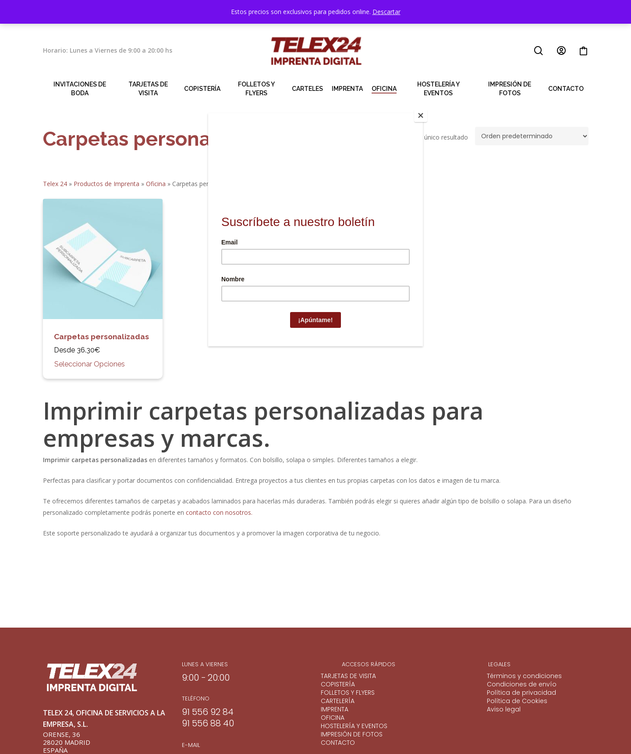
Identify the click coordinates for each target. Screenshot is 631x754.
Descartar (386, 11)
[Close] (420, 115)
